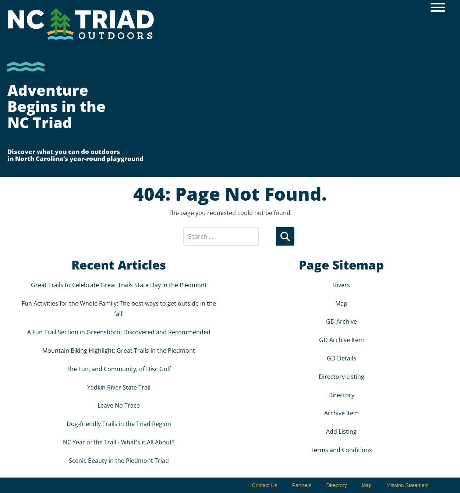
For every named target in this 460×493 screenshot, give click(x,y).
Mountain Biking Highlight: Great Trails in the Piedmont (118, 350)
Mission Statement (407, 485)
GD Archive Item (341, 340)
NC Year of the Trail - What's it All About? (118, 442)
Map (341, 303)
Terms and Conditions (341, 450)
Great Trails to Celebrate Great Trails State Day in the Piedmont (119, 285)
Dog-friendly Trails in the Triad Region (119, 424)
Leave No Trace (119, 405)
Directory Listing (341, 377)
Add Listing (341, 431)
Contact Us (264, 485)
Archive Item (341, 413)
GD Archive (341, 321)
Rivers (341, 285)
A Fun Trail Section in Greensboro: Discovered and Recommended (118, 332)
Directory (341, 395)
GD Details (341, 358)
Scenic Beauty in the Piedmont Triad (119, 461)
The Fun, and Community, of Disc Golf (119, 369)
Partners (302, 485)
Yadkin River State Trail (119, 387)
